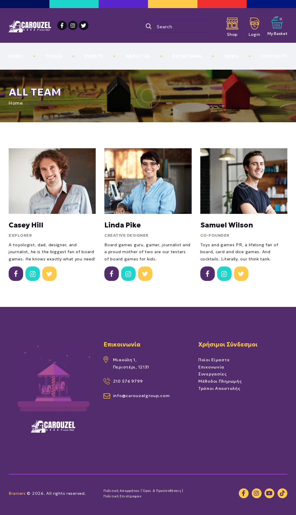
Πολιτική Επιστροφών (122, 496)
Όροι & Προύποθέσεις (162, 491)
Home (16, 102)
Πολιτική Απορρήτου (121, 491)
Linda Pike (122, 225)
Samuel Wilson (226, 225)
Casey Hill (26, 225)
